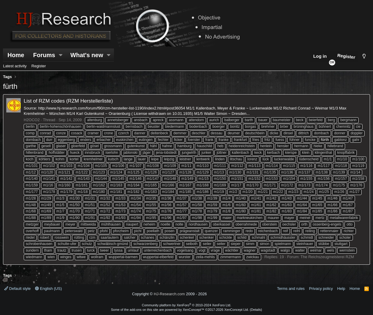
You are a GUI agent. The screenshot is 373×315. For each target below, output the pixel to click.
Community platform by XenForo (186, 305)
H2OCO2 (32, 120)
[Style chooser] (364, 56)
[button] (61, 55)
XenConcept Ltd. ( (237, 309)
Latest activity (15, 66)
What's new (86, 55)
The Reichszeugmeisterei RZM (327, 257)
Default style (17, 288)
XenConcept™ (193, 309)
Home (15, 55)
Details (256, 309)
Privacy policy (321, 288)
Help (341, 288)
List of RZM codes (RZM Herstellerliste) (68, 101)
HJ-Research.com (169, 294)
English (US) (48, 288)
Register (38, 66)
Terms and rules (291, 288)
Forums (44, 55)
